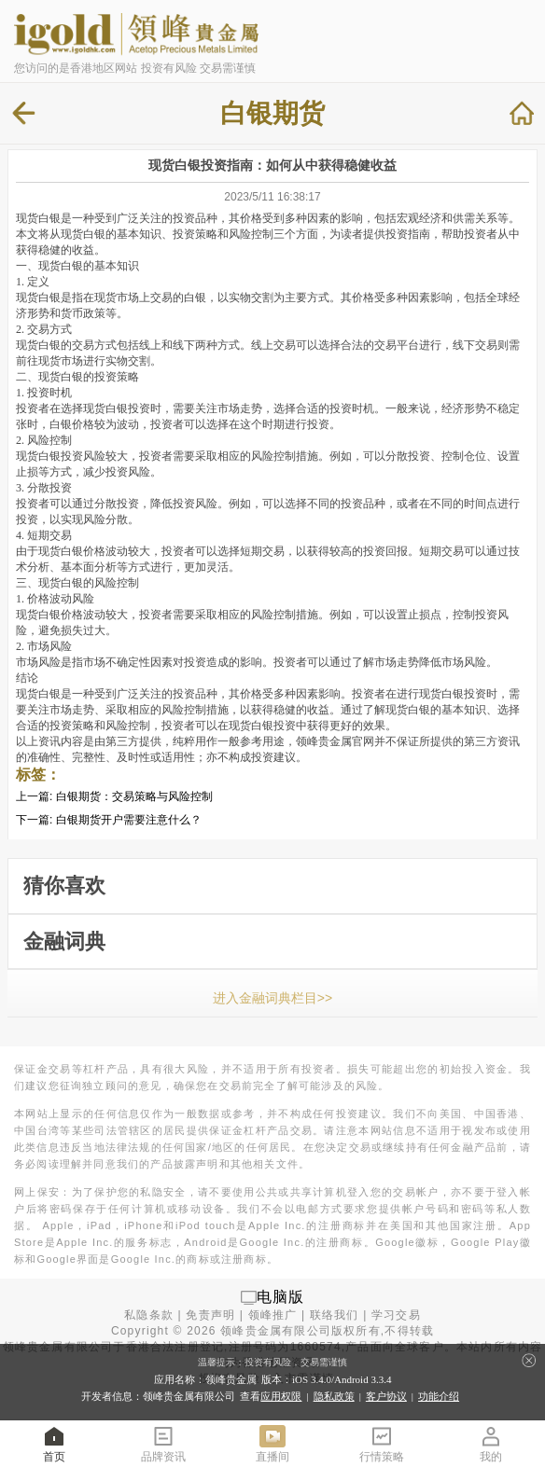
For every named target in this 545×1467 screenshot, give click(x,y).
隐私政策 (334, 1396)
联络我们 (334, 1315)
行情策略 (381, 1443)
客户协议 (386, 1396)
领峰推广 (273, 1315)
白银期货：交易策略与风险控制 (134, 796)
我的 (491, 1443)
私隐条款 (149, 1315)
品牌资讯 (163, 1443)
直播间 (272, 1443)
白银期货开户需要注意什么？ (129, 819)
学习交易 (396, 1315)
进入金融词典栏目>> (272, 997)
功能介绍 (438, 1396)
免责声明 (210, 1315)
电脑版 (281, 1297)
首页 (54, 1443)
